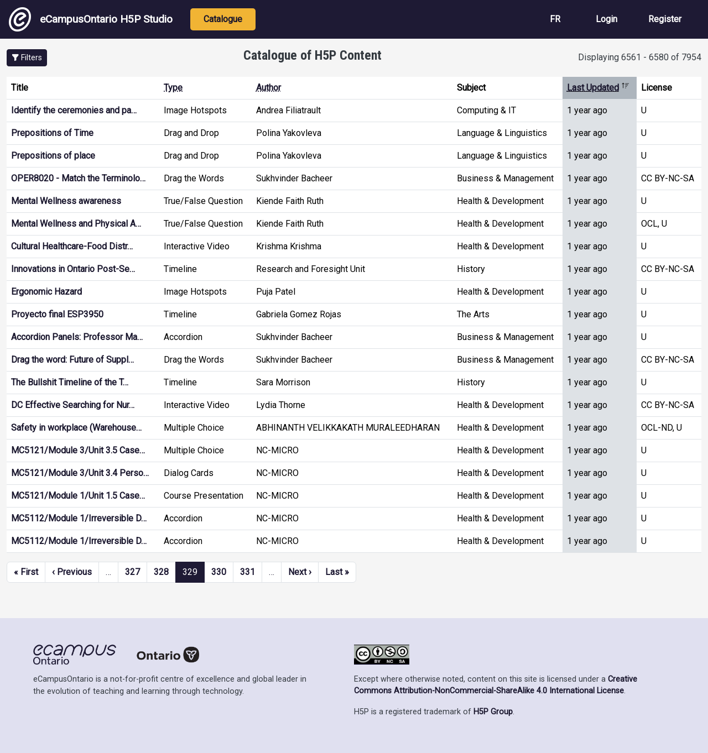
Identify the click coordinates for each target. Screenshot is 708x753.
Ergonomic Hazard (46, 291)
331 (247, 572)
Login (606, 19)
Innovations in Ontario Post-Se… (73, 269)
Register (664, 19)
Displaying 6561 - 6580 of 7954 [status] (639, 57)
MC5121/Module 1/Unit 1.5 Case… (78, 495)
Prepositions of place (53, 155)
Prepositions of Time (52, 133)
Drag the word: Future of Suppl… (72, 359)
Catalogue (223, 19)
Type (173, 87)
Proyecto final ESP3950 (57, 314)
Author (268, 87)
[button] (27, 57)
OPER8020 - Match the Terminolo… (78, 178)
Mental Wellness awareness (66, 201)
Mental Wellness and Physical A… (76, 223)
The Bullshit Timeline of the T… (69, 382)
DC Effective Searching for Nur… (72, 405)
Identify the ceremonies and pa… (74, 110)
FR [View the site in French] (555, 19)
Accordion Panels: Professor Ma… (77, 337)
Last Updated (598, 87)
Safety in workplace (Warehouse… (76, 427)
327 (132, 572)
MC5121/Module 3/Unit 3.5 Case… (78, 450)
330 (218, 572)
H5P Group (493, 712)
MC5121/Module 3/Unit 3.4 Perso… (80, 473)
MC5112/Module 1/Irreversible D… (79, 518)
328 (161, 572)
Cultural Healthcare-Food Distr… (72, 246)
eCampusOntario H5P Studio (91, 19)
